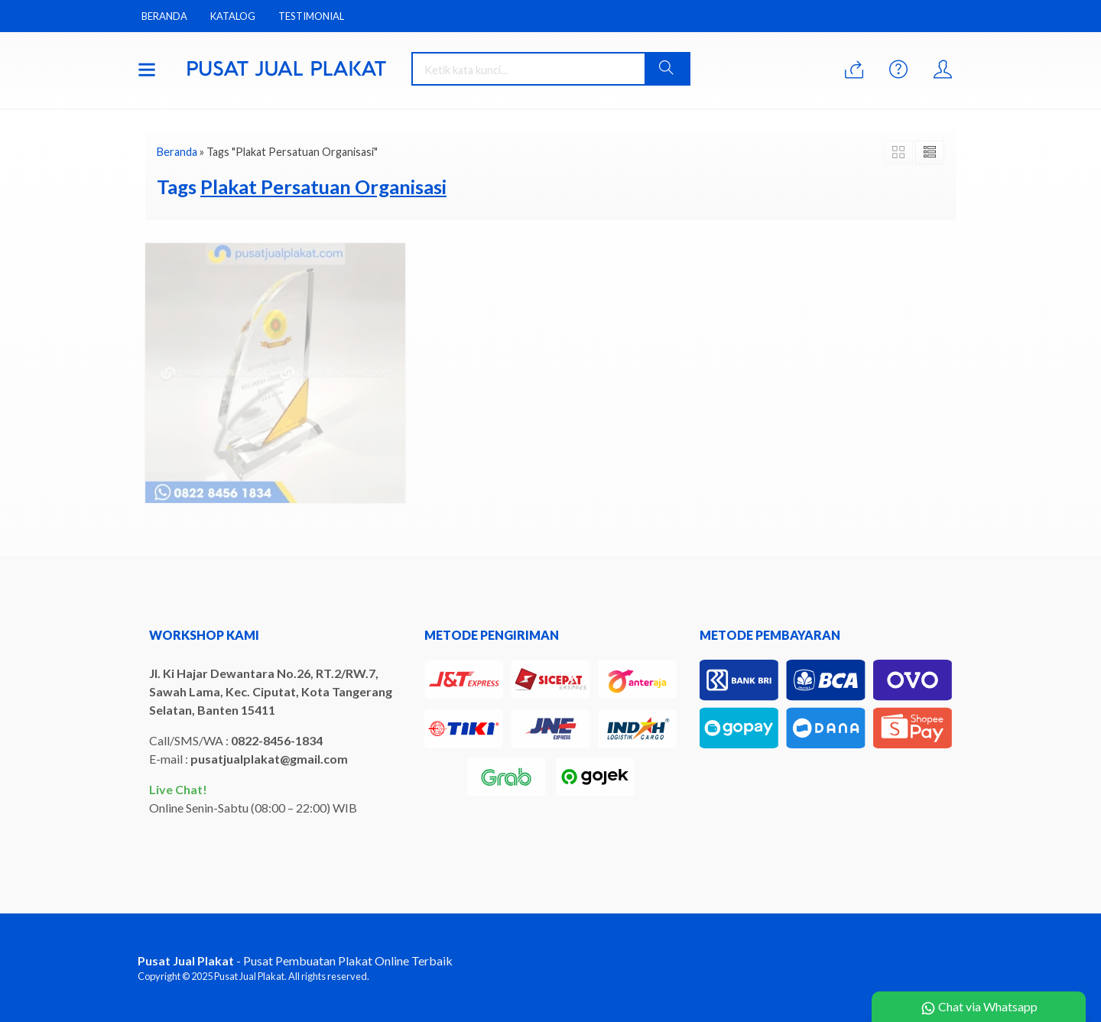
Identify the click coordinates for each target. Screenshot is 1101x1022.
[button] (667, 69)
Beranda (164, 16)
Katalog (232, 16)
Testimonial (311, 16)
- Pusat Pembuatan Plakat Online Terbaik (295, 960)
